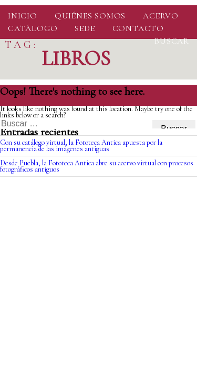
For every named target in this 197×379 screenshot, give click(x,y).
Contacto (138, 28)
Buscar (171, 41)
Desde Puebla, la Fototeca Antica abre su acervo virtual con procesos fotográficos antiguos (96, 166)
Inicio (22, 16)
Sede (85, 28)
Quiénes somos (90, 16)
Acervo (161, 16)
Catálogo (32, 28)
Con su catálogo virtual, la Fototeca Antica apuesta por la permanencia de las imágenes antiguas (81, 145)
